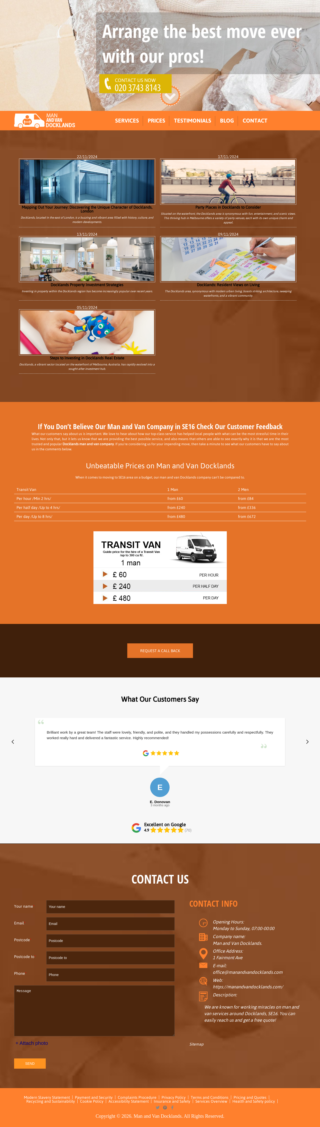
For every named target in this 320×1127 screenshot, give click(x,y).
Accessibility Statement (129, 1101)
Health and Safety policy (253, 1101)
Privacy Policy (174, 1097)
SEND (30, 1063)
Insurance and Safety (172, 1101)
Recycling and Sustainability (50, 1101)
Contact (255, 120)
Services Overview (211, 1101)
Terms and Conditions (210, 1097)
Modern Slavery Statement (47, 1097)
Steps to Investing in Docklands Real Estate (87, 334)
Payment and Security (94, 1097)
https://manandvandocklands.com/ (248, 986)
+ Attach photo (32, 1043)
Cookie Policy (91, 1101)
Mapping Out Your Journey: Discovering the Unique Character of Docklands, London (87, 186)
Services (127, 120)
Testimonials (192, 120)
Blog (227, 120)
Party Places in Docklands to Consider (228, 184)
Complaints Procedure (137, 1097)
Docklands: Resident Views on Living (228, 261)
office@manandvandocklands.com (248, 972)
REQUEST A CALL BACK (160, 650)
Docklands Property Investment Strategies (87, 261)
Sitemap (196, 1044)
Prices (156, 120)
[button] (12, 742)
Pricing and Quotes (250, 1097)
